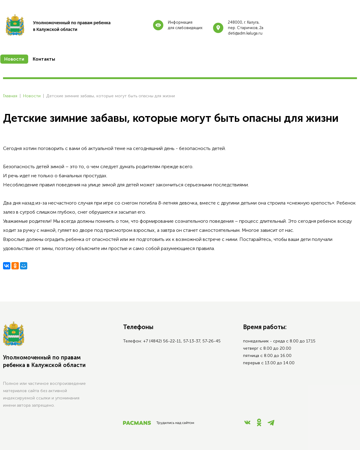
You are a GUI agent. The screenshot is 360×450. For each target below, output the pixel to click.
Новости (32, 96)
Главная (10, 96)
